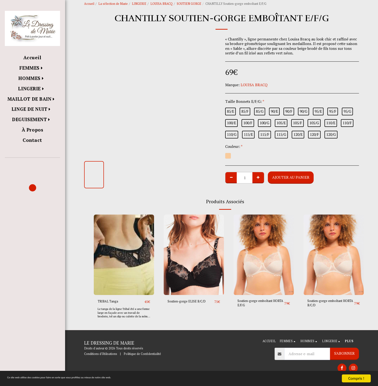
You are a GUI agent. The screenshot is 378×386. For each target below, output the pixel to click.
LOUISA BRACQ (161, 4)
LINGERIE (139, 4)
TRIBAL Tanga (110, 301)
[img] (124, 255)
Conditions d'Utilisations (100, 354)
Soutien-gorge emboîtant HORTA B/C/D (328, 304)
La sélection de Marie (113, 4)
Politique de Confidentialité (142, 354)
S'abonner (344, 353)
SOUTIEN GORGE (189, 4)
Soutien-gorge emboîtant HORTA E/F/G (258, 304)
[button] (32, 164)
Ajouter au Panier (290, 177)
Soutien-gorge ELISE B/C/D (191, 301)
